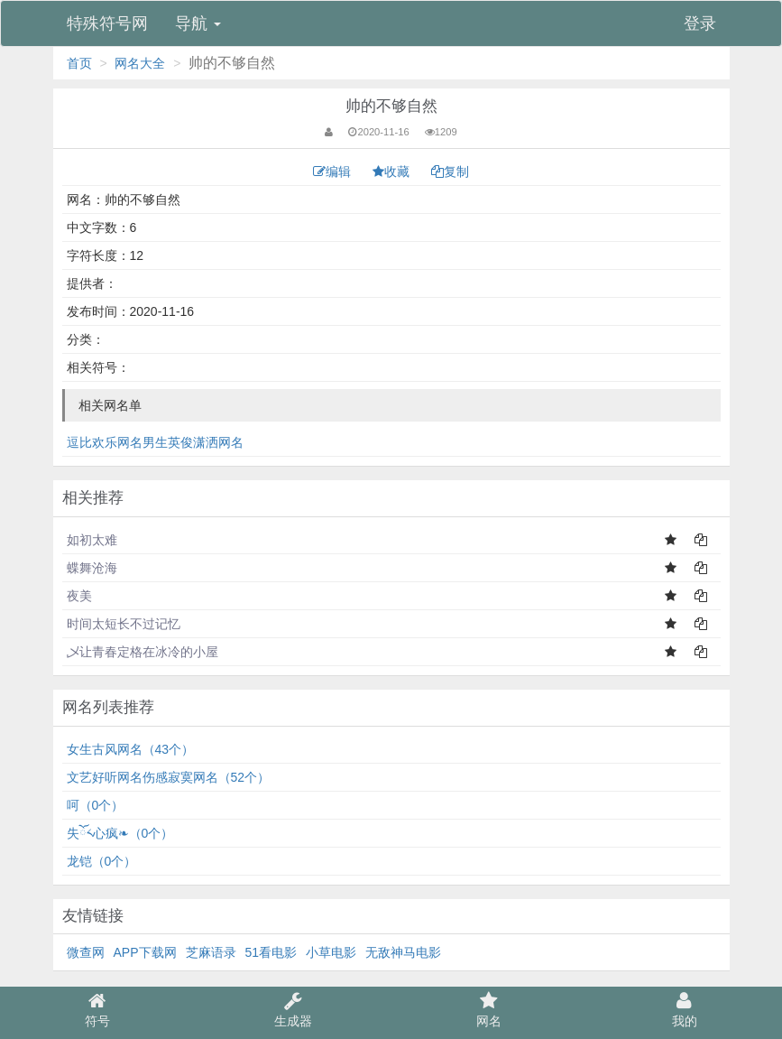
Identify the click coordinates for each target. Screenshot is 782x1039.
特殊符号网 (107, 23)
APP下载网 (145, 952)
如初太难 (92, 540)
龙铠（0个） (102, 861)
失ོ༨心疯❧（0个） (120, 833)
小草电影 (331, 952)
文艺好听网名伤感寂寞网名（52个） (169, 777)
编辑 (333, 171)
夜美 (79, 596)
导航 (198, 23)
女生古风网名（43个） (131, 749)
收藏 (393, 171)
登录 (700, 23)
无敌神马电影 (403, 952)
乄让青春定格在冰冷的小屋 (142, 652)
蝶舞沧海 (92, 568)
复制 (450, 171)
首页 (79, 63)
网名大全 (140, 63)
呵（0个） (95, 805)
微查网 (86, 952)
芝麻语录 (211, 952)
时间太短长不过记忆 (123, 624)
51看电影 (271, 952)
